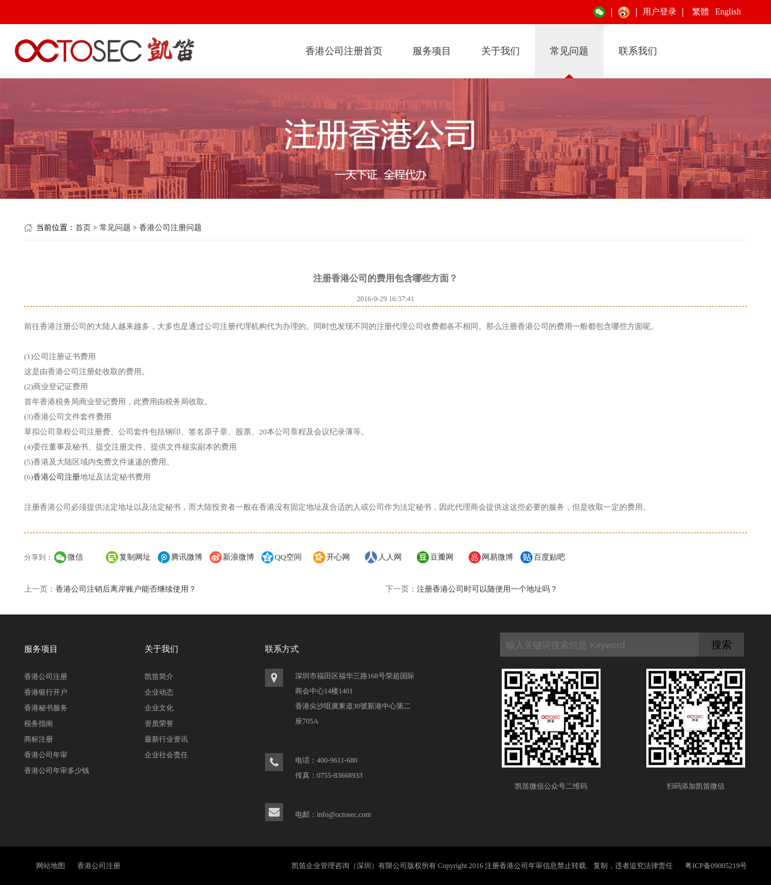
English (728, 11)
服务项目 (432, 51)
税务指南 (38, 723)
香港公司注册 (56, 476)
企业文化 (159, 708)
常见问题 (569, 51)
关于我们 (500, 51)
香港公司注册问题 (170, 227)
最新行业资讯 (166, 739)
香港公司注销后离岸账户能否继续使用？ (125, 588)
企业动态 (159, 692)
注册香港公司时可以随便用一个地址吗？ (487, 588)
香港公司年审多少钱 (56, 770)
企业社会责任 (166, 755)
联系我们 (638, 51)
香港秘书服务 (45, 708)
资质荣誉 (159, 723)
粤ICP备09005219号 (716, 866)
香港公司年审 (45, 755)
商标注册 (38, 739)
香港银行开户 (45, 692)
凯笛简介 (159, 676)
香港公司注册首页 (343, 51)
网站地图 (50, 866)
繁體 (700, 11)
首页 (83, 227)
